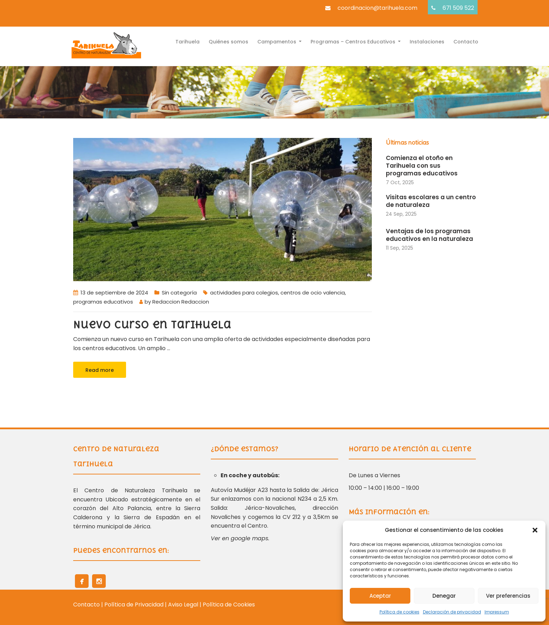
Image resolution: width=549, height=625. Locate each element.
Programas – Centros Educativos (353, 41)
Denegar (444, 595)
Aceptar (380, 595)
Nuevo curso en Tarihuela (152, 324)
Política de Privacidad (134, 604)
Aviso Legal (184, 604)
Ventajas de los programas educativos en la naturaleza (429, 235)
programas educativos (103, 301)
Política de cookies (399, 612)
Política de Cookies (229, 604)
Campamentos (276, 41)
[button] (534, 530)
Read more (99, 370)
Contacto (465, 41)
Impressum (497, 612)
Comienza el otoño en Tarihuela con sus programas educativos (422, 166)
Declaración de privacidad (452, 612)
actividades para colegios (244, 292)
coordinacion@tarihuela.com (377, 8)
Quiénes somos (228, 41)
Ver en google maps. (240, 538)
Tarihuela (187, 41)
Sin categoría (179, 292)
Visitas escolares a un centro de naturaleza (431, 201)
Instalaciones (427, 41)
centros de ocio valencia (312, 292)
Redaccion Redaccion (180, 301)
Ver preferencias (508, 595)
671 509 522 (458, 8)
